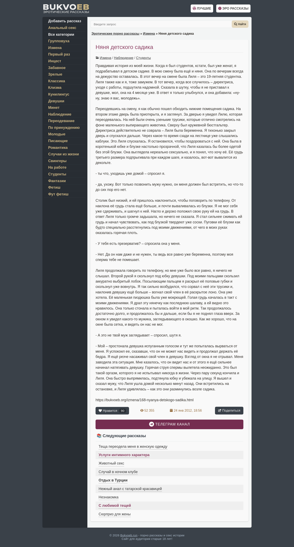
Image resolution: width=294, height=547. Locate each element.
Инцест (54, 61)
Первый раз (59, 54)
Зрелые (55, 74)
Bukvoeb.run (128, 535)
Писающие (58, 141)
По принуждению (64, 128)
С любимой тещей (115, 506)
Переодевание (61, 121)
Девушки (56, 101)
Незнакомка (108, 497)
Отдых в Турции (113, 480)
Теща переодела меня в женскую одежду (133, 447)
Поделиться (229, 410)
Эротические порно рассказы (115, 33)
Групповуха (58, 41)
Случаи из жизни (63, 154)
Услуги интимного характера (124, 455)
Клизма (54, 88)
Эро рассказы (233, 8)
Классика (56, 81)
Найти (240, 24)
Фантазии (57, 181)
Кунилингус (58, 94)
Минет (54, 108)
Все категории (61, 34)
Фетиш (54, 187)
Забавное (57, 68)
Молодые (56, 134)
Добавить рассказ (64, 21)
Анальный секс (62, 28)
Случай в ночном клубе (118, 472)
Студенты (143, 58)
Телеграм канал (169, 424)
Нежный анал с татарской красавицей (130, 489)
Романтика (58, 148)
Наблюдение (123, 58)
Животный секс (111, 463)
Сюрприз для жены (115, 514)
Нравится (112, 410)
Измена (149, 33)
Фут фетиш (58, 194)
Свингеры (57, 161)
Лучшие (202, 8)
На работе (57, 167)
